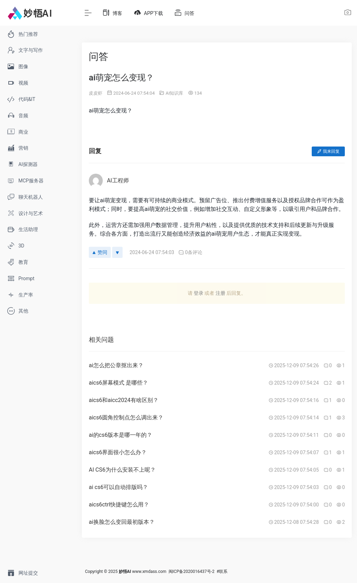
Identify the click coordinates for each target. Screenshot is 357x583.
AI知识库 (174, 93)
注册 (220, 293)
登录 (198, 293)
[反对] (117, 252)
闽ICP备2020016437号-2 (192, 571)
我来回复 (328, 151)
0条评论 (190, 252)
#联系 (222, 571)
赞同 (99, 252)
